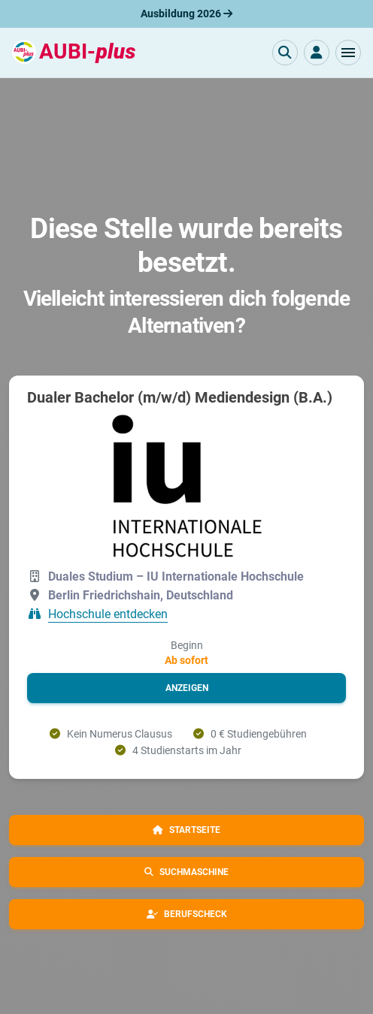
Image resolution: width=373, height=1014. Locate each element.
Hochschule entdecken (108, 614)
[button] (348, 52)
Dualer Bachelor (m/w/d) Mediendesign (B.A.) (179, 397)
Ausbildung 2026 (186, 14)
